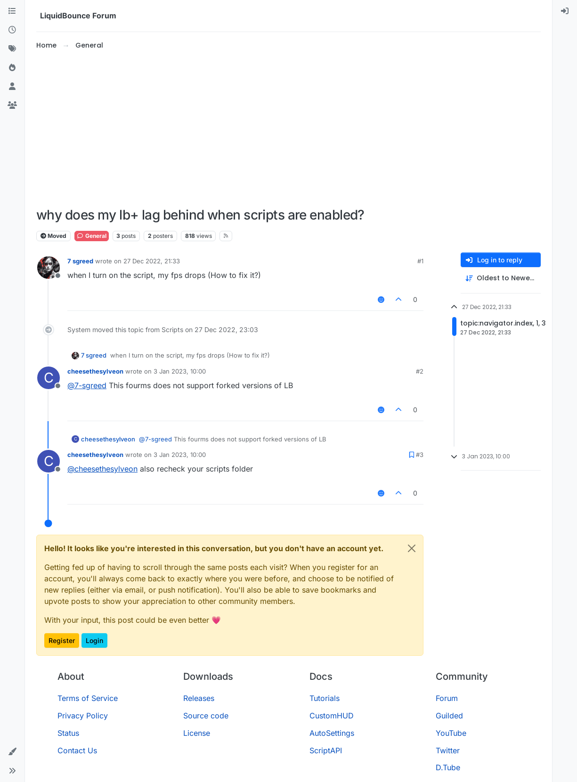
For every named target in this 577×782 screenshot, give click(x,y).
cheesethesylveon (95, 371)
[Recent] (12, 30)
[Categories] (12, 11)
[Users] (12, 86)
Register (62, 640)
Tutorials (324, 698)
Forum (447, 698)
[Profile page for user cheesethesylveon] (48, 378)
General (91, 235)
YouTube (451, 733)
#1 (420, 261)
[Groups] (12, 105)
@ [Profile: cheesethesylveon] (102, 468)
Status (68, 733)
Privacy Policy (82, 715)
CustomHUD (331, 715)
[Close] (411, 548)
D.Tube (448, 767)
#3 (419, 454)
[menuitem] (564, 11)
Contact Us (77, 750)
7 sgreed (80, 261)
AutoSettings (331, 733)
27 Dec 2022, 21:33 (151, 261)
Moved (53, 235)
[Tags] (12, 49)
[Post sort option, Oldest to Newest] (501, 278)
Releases (198, 698)
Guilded (449, 715)
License (196, 733)
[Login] (564, 11)
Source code (205, 715)
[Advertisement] (288, 129)
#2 (419, 371)
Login (94, 640)
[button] (12, 751)
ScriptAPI (325, 750)
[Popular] (12, 67)
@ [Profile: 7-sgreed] (86, 385)
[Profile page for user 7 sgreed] (48, 267)
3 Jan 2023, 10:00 (180, 371)
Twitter (448, 750)
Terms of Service (87, 698)
